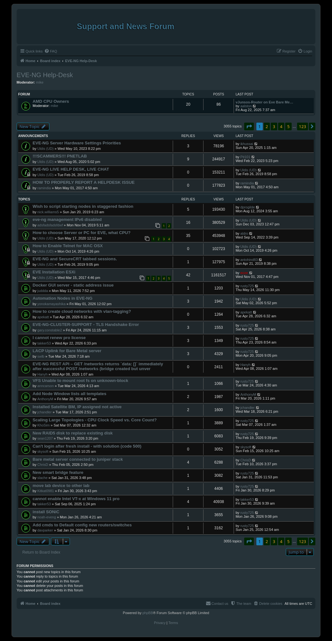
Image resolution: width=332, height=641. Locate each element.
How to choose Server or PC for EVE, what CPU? (82, 232)
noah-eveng (46, 517)
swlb (40, 356)
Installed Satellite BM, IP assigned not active (77, 406)
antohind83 (249, 260)
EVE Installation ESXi (54, 272)
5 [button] (288, 126)
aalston (246, 106)
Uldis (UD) (45, 148)
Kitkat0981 (45, 491)
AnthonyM (45, 399)
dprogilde (247, 207)
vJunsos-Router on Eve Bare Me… (264, 102)
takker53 (44, 343)
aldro (244, 233)
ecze (244, 273)
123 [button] (302, 126)
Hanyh (42, 374)
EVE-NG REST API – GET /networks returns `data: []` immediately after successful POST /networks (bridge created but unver (98, 366)
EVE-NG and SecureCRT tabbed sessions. (75, 258)
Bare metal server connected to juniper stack (78, 459)
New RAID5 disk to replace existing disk (73, 433)
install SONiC (46, 511)
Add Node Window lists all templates (69, 393)
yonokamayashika (51, 304)
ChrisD (42, 465)
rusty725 (247, 286)
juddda (42, 291)
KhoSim (43, 425)
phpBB (147, 613)
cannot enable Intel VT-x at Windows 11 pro (76, 498)
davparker (45, 530)
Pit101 (245, 157)
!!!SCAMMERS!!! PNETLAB (60, 156)
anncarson (45, 386)
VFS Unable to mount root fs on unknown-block (80, 380)
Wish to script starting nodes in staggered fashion (83, 206)
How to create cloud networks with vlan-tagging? (82, 311)
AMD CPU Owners (51, 101)
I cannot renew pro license (59, 337)
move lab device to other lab (61, 485)
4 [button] (281, 126)
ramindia (44, 188)
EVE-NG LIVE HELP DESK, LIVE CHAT (71, 169)
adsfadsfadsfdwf (50, 225)
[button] (249, 126)
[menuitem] (50, 51)
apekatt (43, 317)
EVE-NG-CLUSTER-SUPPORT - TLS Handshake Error (86, 324)
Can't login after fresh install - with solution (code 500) (87, 446)
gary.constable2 (49, 330)
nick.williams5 (48, 212)
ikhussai (246, 144)
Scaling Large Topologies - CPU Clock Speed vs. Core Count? (95, 420)
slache (42, 478)
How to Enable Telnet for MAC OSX (68, 245)
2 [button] (267, 126)
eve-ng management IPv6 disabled (67, 219)
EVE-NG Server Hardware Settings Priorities (77, 143)
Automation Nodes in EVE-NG (63, 298)
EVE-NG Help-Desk (45, 74)
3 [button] (274, 126)
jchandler (44, 412)
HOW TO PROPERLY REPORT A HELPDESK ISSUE (84, 182)
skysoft (42, 451)
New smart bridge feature (58, 472)
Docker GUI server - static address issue (73, 285)
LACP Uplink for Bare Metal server (67, 350)
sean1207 (45, 438)
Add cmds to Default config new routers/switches (82, 525)
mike (39, 82)
